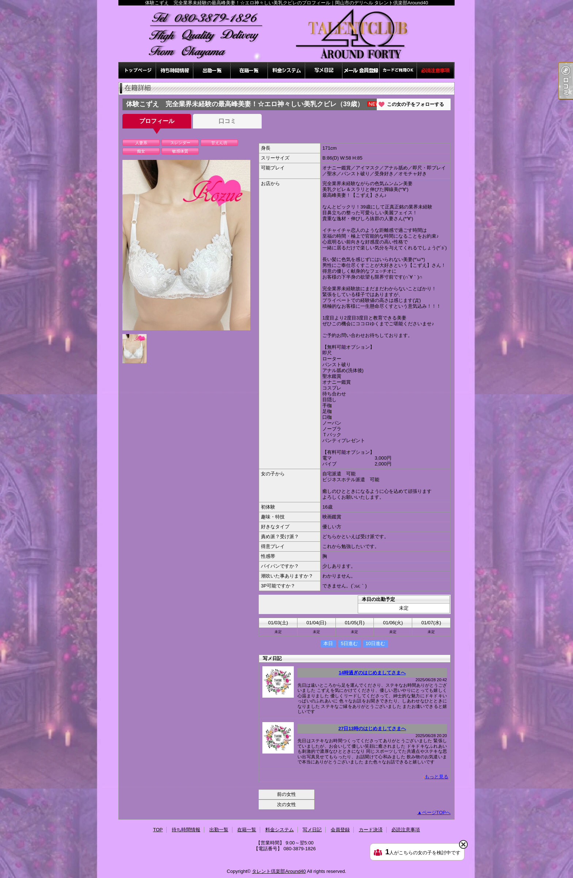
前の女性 (286, 794)
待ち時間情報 (174, 70)
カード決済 (398, 70)
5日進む (349, 643)
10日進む (375, 643)
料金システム (286, 70)
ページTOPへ (436, 812)
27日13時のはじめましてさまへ (372, 728)
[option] (186, 245)
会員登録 (361, 70)
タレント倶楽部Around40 (279, 871)
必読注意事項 (435, 70)
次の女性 (286, 804)
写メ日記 (323, 70)
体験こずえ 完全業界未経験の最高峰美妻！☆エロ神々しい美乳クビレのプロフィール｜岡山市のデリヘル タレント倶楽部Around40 (286, 33)
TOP (137, 70)
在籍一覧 (249, 70)
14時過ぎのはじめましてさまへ (372, 672)
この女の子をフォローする (415, 104)
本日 (328, 643)
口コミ (227, 121)
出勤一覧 (212, 70)
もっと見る (436, 776)
